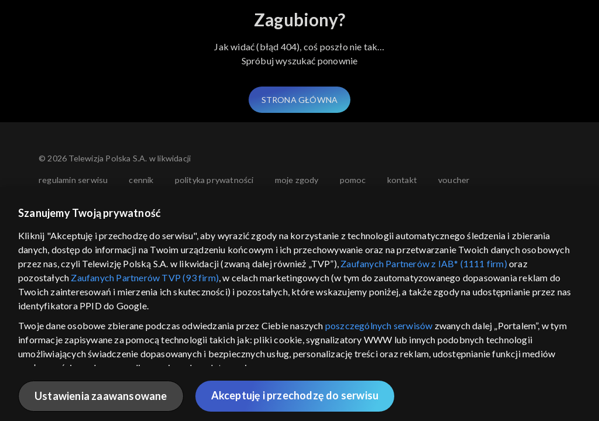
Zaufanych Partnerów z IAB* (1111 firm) (423, 263)
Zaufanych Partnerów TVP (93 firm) (145, 277)
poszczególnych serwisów (379, 325)
